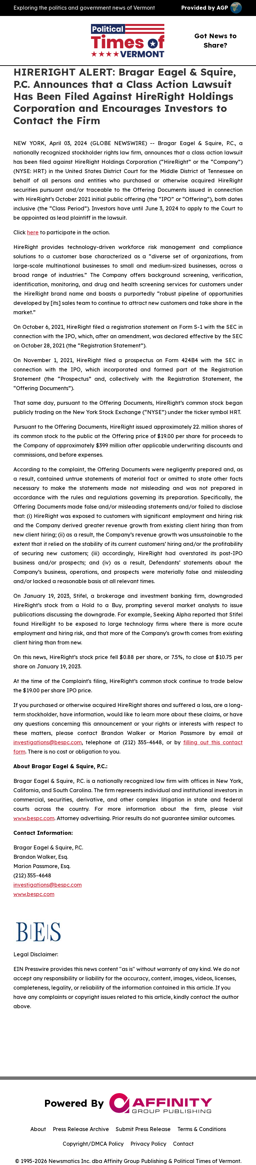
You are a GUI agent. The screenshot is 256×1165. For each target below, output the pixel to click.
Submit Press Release (143, 1129)
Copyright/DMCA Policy (93, 1143)
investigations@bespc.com (47, 742)
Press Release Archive (81, 1129)
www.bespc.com (33, 818)
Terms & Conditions (201, 1129)
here (33, 232)
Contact (183, 1143)
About (38, 1129)
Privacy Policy (148, 1143)
